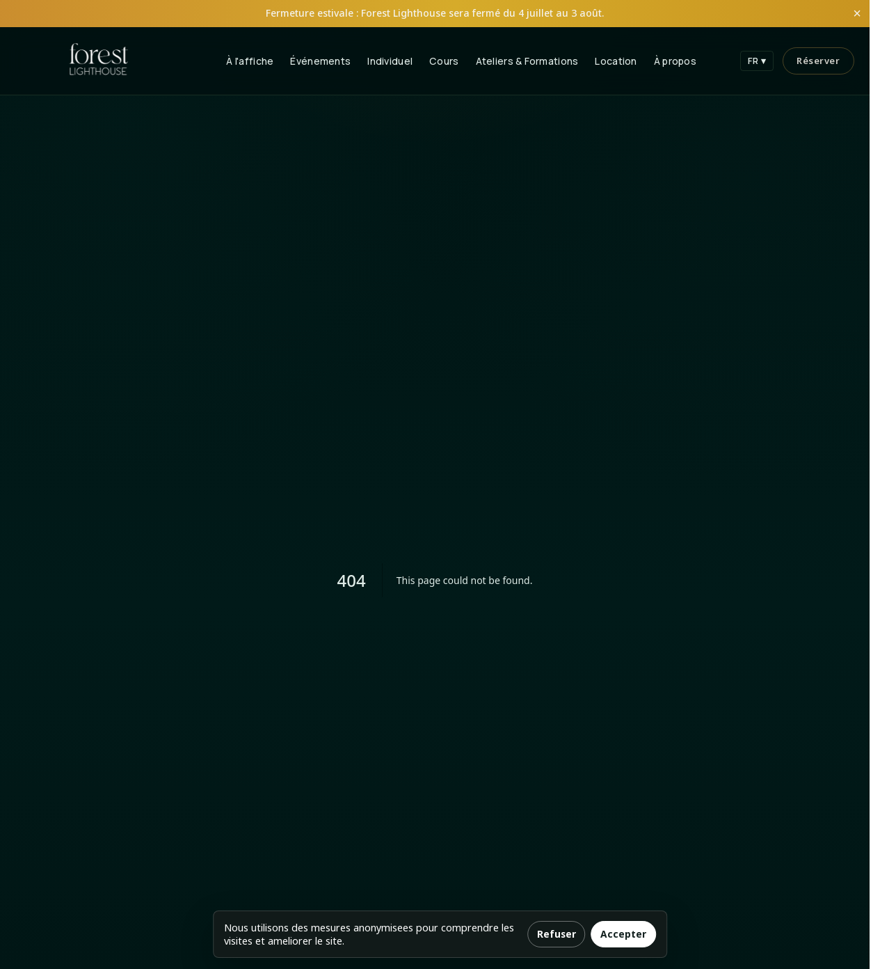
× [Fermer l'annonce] (857, 13)
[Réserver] (818, 60)
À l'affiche (249, 61)
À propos (675, 61)
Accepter (623, 933)
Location (616, 61)
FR (757, 60)
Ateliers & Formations (527, 61)
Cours (443, 61)
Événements (320, 61)
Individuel (390, 61)
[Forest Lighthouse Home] (98, 60)
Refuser (556, 933)
